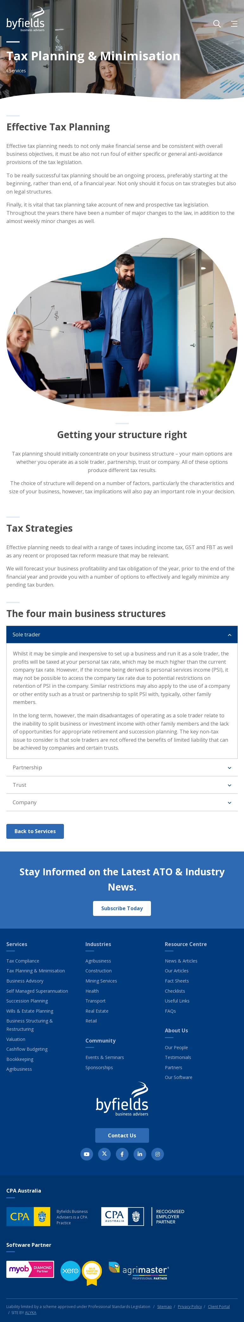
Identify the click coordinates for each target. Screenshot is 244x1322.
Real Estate (97, 1011)
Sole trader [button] (26, 638)
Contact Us (122, 1135)
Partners (173, 1067)
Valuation (15, 1039)
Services (16, 944)
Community (100, 1040)
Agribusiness (19, 1069)
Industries (98, 944)
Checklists (175, 991)
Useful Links (177, 1001)
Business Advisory (24, 981)
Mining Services (101, 981)
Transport (95, 1001)
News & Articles (181, 961)
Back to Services (35, 835)
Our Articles (177, 971)
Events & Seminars (104, 1057)
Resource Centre (186, 944)
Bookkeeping (19, 1059)
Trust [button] (19, 789)
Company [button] (25, 806)
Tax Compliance (22, 961)
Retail (91, 1021)
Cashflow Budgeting (26, 1049)
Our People (176, 1047)
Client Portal (219, 1306)
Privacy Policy (190, 1306)
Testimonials (178, 1057)
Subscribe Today (122, 908)
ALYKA (30, 1312)
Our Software (178, 1077)
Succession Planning (27, 1001)
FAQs (170, 1011)
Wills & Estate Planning (29, 1011)
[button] (217, 23)
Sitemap (164, 1306)
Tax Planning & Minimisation (35, 971)
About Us (176, 1030)
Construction (98, 971)
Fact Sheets (177, 981)
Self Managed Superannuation (37, 991)
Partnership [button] (27, 771)
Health (92, 991)
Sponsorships (99, 1067)
